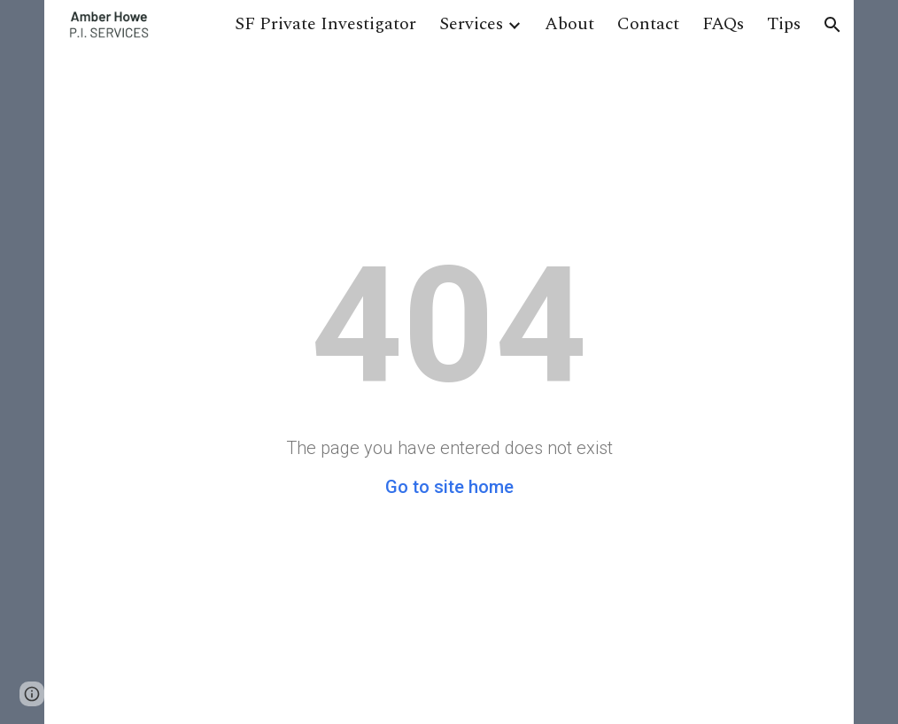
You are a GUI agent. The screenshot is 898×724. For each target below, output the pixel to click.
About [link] (569, 24)
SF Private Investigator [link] (325, 24)
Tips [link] (784, 24)
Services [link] (471, 24)
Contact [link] (648, 24)
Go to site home (449, 486)
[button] (832, 25)
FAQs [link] (723, 24)
